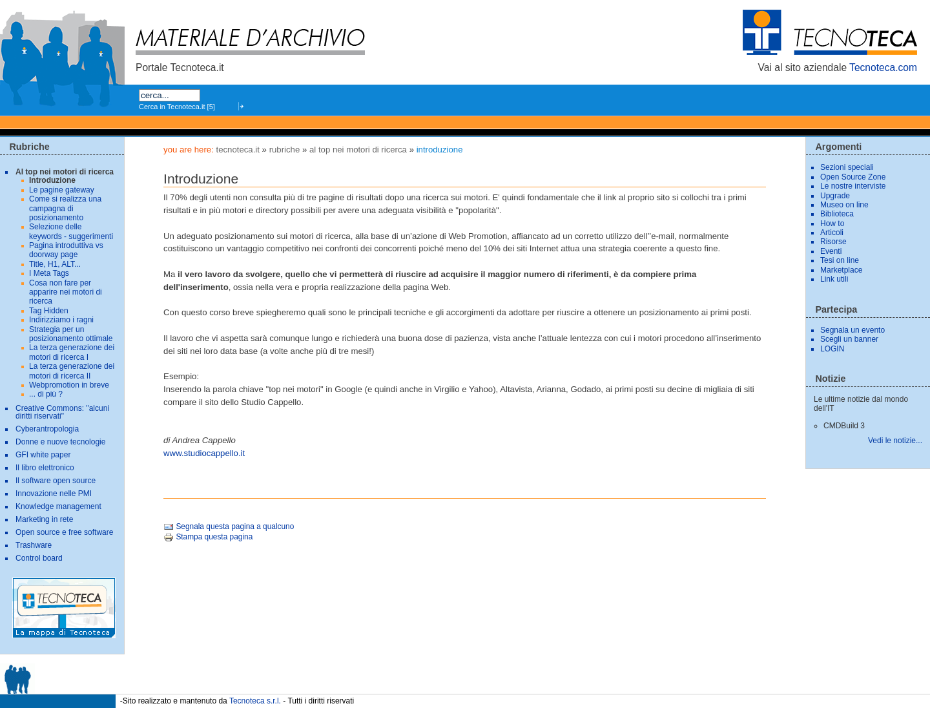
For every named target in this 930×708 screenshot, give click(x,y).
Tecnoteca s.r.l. (255, 700)
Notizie (830, 378)
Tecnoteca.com (883, 67)
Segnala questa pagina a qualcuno (228, 526)
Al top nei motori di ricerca (358, 149)
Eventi (831, 251)
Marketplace (841, 270)
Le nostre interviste (852, 186)
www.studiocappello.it (204, 453)
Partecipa (836, 309)
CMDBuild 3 (844, 425)
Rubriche (284, 149)
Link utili (834, 279)
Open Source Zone (852, 177)
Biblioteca (837, 213)
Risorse (833, 241)
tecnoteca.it (237, 149)
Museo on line (844, 204)
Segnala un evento (852, 330)
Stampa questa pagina (208, 536)
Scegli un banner (849, 339)
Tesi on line (839, 260)
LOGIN (832, 348)
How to (832, 223)
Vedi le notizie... (895, 440)
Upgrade (835, 195)
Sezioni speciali (847, 167)
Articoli (831, 232)
